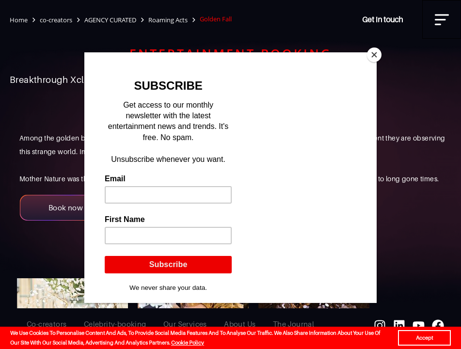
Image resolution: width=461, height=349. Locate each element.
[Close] (374, 55)
